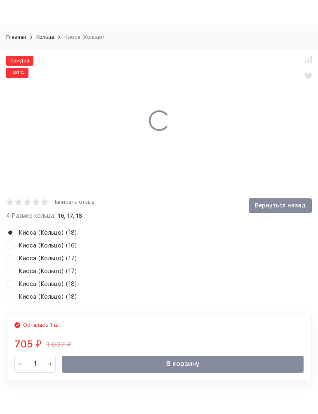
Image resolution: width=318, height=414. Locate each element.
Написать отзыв (73, 202)
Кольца (45, 37)
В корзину (183, 364)
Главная (16, 37)
